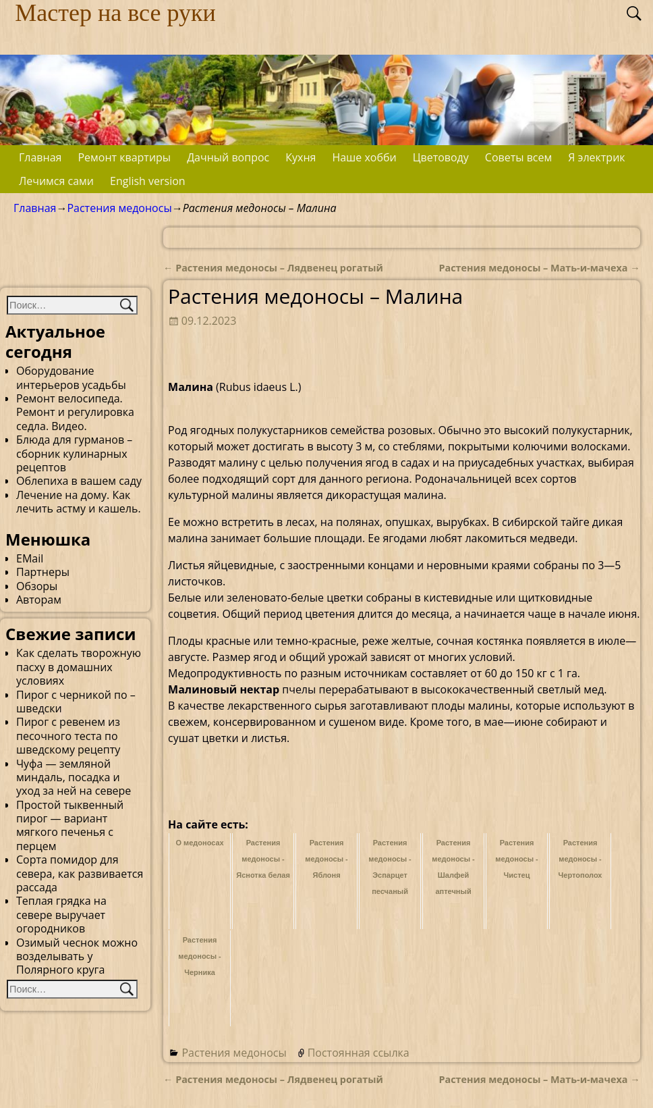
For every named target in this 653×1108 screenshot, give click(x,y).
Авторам (38, 599)
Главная (40, 157)
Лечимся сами (56, 181)
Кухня (300, 157)
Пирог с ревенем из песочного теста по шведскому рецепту (68, 735)
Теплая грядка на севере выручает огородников (61, 914)
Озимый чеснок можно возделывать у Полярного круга (77, 956)
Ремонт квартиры (124, 157)
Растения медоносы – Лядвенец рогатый (273, 267)
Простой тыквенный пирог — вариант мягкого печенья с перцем (69, 825)
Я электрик (596, 157)
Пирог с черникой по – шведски (76, 701)
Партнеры (42, 571)
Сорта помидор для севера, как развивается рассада (79, 873)
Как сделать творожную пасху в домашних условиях (78, 666)
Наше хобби (364, 157)
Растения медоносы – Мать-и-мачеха (539, 267)
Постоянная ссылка (358, 1052)
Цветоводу (441, 157)
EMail (29, 558)
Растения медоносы (119, 208)
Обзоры (36, 586)
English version (148, 181)
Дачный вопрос (228, 157)
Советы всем (518, 157)
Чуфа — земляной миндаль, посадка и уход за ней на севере (73, 777)
